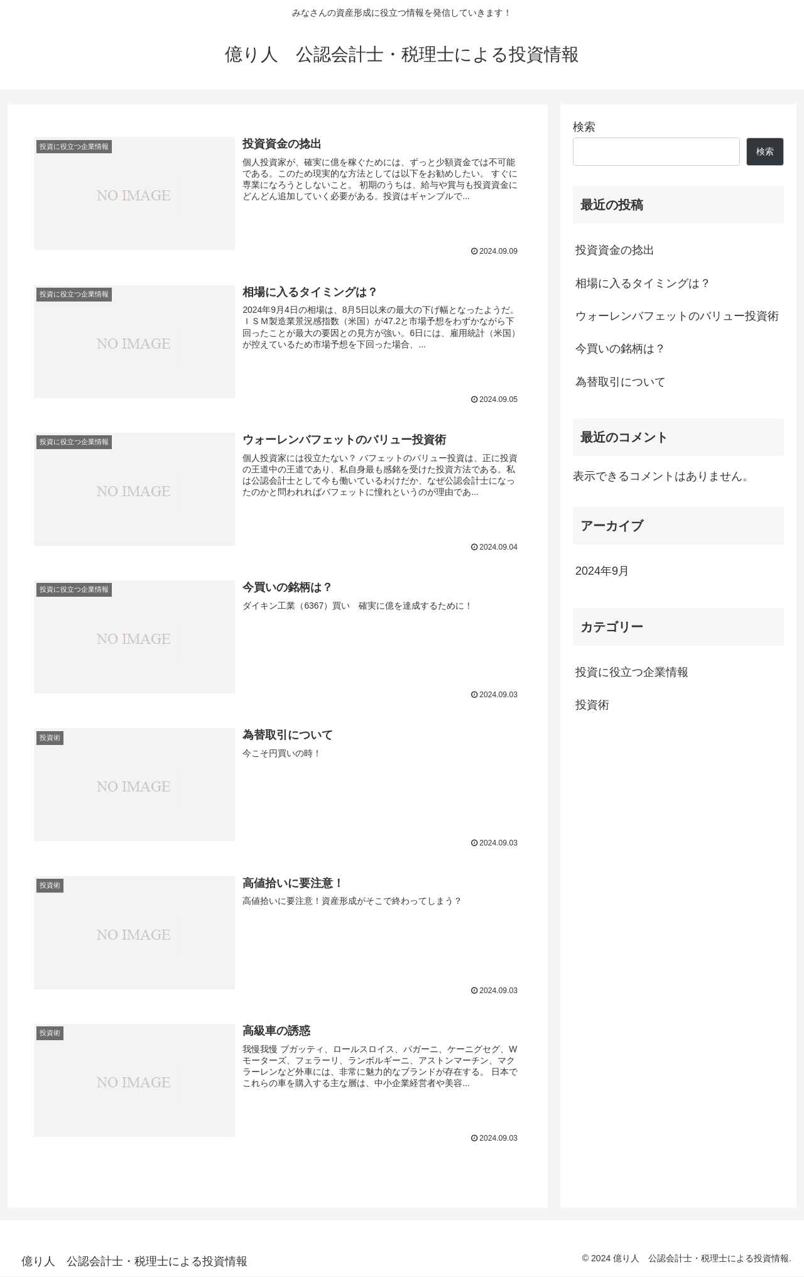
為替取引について (620, 382)
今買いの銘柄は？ (620, 348)
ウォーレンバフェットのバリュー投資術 (677, 316)
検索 (584, 127)
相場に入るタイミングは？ (643, 283)
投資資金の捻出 (615, 250)
